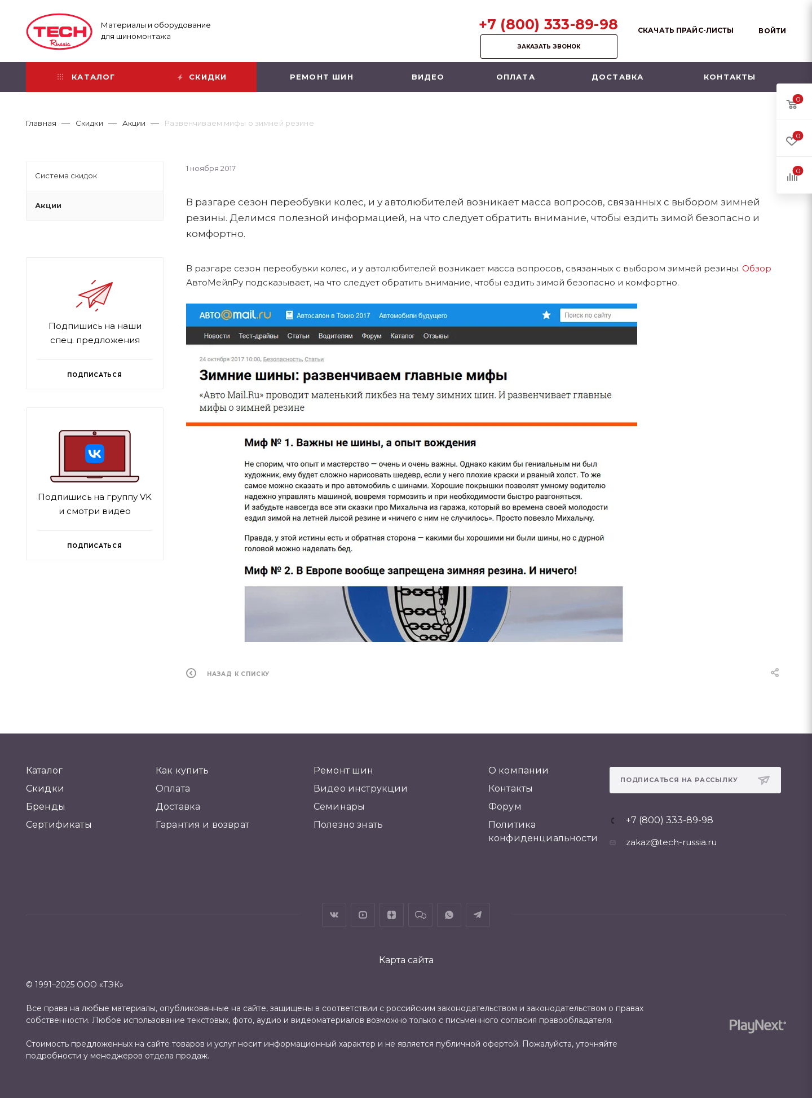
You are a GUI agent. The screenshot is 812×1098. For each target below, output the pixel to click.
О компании (518, 770)
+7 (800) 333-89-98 (549, 24)
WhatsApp (449, 915)
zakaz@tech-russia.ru (671, 842)
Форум (505, 806)
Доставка (178, 806)
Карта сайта (406, 960)
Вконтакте (334, 915)
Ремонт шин (344, 770)
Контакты (510, 788)
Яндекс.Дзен (391, 915)
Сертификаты (59, 824)
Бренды (45, 806)
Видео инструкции (361, 788)
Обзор (756, 268)
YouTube (363, 915)
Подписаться (94, 546)
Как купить (182, 770)
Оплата (173, 788)
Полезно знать (348, 824)
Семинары (339, 806)
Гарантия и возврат (202, 824)
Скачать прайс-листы (686, 30)
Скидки (45, 788)
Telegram (478, 915)
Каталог (44, 770)
